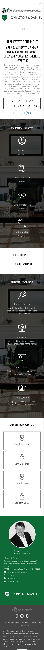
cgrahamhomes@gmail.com (18, 572)
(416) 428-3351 (13, 575)
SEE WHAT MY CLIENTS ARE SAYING (22, 103)
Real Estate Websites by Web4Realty (17, 622)
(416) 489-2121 (13, 578)
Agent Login (36, 622)
